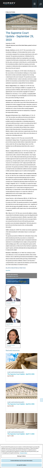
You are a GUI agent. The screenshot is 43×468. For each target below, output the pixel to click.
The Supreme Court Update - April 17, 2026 (20, 434)
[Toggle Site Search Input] (40, 4)
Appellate (8, 270)
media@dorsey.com (12, 276)
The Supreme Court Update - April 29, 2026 (20, 374)
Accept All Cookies (21, 465)
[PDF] (42, 400)
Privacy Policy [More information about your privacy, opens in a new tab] (23, 453)
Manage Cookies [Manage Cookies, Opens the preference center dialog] (21, 456)
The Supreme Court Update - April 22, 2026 (20, 404)
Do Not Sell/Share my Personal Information (21, 460)
